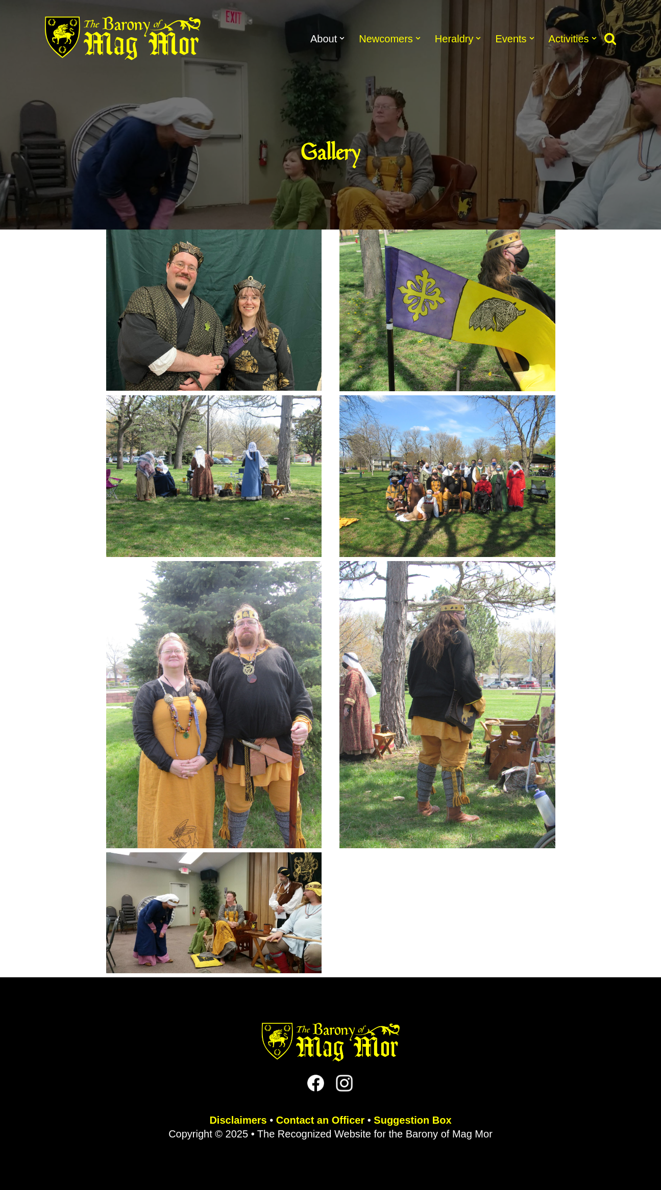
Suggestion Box (412, 1120)
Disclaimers (237, 1120)
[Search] (610, 38)
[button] (342, 38)
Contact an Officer (320, 1120)
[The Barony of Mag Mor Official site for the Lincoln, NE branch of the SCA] (123, 38)
